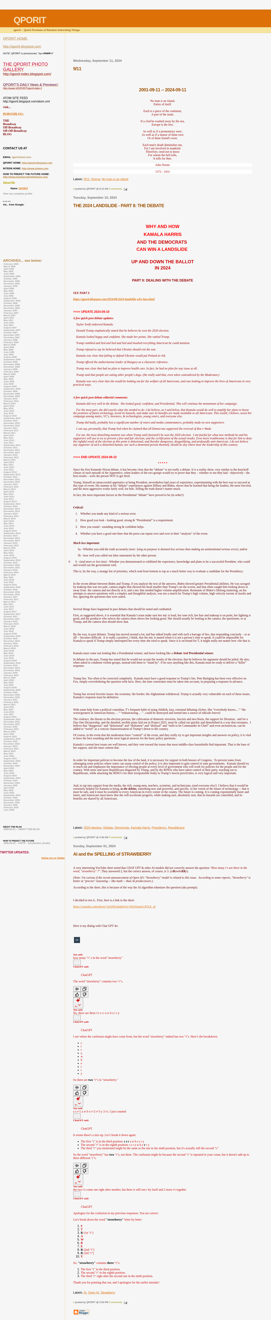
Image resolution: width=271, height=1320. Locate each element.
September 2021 (12, 719)
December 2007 (12, 337)
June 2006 (9, 293)
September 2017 (12, 614)
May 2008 (8, 349)
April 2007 (9, 318)
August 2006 (10, 298)
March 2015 (10, 548)
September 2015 (12, 560)
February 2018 (11, 624)
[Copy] (84, 989)
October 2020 (11, 692)
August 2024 (10, 775)
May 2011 (8, 437)
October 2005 (11, 278)
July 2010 (9, 413)
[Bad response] (84, 994)
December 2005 (12, 283)
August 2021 (10, 717)
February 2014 (11, 516)
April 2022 (9, 734)
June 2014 (9, 526)
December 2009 (12, 396)
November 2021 (12, 721)
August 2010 (10, 415)
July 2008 (9, 354)
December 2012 (12, 482)
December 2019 (12, 670)
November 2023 (12, 766)
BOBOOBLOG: (13, 113)
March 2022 (10, 731)
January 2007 (11, 310)
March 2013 (10, 489)
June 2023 (9, 756)
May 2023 (8, 753)
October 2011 (11, 447)
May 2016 (8, 577)
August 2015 (10, 557)
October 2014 (11, 535)
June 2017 (9, 606)
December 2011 (12, 452)
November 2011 (12, 450)
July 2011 (9, 442)
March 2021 (10, 704)
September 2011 (12, 445)
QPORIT (23, 188)
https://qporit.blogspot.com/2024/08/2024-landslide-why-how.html (114, 299)
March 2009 (10, 374)
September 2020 (12, 690)
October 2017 (11, 616)
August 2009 (10, 386)
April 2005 (9, 269)
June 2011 (9, 440)
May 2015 (8, 553)
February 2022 (11, 729)
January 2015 (11, 543)
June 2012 (9, 467)
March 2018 (10, 626)
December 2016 (12, 594)
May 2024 (8, 770)
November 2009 (12, 393)
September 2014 (12, 533)
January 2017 (11, 597)
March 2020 (10, 677)
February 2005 (11, 264)
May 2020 (8, 682)
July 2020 (9, 685)
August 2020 (10, 687)
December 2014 (12, 540)
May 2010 (8, 408)
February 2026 (11, 807)
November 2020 (12, 695)
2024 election (93, 827)
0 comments (115, 188)
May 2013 (8, 494)
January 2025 (11, 785)
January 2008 (11, 340)
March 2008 (10, 344)
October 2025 (11, 797)
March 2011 (10, 433)
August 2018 (10, 633)
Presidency (159, 827)
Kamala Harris (140, 827)
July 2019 (9, 658)
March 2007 (10, 315)
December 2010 (12, 425)
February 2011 (11, 430)
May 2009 (8, 379)
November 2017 (12, 619)
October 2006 (11, 303)
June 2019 (9, 655)
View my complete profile (17, 193)
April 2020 (9, 680)
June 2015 (9, 555)
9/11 (87, 179)
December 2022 (12, 743)
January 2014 (11, 513)
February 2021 (11, 702)
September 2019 (12, 663)
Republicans (176, 827)
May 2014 (8, 523)
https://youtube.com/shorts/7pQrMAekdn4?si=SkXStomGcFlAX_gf (114, 906)
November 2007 (12, 335)
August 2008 (10, 357)
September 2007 (12, 330)
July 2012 (9, 469)
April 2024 (9, 768)
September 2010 (12, 418)
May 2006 (8, 291)
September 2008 (12, 359)
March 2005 (10, 266)
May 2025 (8, 790)
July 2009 (9, 384)
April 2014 (9, 521)
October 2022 (11, 741)
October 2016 (11, 589)
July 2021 (9, 714)
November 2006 (12, 305)
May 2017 (8, 604)
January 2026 (11, 805)
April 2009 (9, 376)
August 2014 (10, 531)
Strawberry (108, 1292)
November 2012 (12, 479)
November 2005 (12, 281)
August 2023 (10, 758)
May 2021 (8, 709)
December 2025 (12, 802)
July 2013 (9, 499)
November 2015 (12, 565)
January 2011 (11, 428)
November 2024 (12, 783)
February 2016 (11, 572)
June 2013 (9, 496)
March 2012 (10, 460)
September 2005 (12, 276)
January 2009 (11, 369)
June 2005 (9, 273)
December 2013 (12, 511)
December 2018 (12, 641)
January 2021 (11, 699)
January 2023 (11, 746)
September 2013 (12, 504)
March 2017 (10, 601)
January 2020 (11, 672)
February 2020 (11, 675)
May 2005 (8, 271)
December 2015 (12, 567)
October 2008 (11, 362)
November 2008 (12, 364)
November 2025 (12, 800)
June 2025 (9, 792)
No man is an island (115, 179)
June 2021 (9, 712)
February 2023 (11, 748)
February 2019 (11, 646)
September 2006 (12, 300)
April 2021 (9, 707)
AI (85, 1292)
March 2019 (10, 648)
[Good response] (77, 994)
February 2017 (11, 599)
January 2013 (11, 484)
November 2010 (12, 423)
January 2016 (11, 570)
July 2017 (9, 609)
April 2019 (9, 650)
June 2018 (9, 628)
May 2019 (8, 653)
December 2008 (12, 366)
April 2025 (9, 788)
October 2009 (11, 391)
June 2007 (9, 322)
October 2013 (11, 506)
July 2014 (9, 528)
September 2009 (12, 389)
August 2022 (10, 736)
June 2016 (9, 579)
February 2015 (11, 545)
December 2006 (12, 308)
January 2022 (11, 726)
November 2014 (12, 538)
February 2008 (11, 342)
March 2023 (10, 751)
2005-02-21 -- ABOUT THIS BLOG (22, 829)
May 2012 (8, 464)
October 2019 (11, 665)
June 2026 (9, 810)
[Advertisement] (162, 47)
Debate (108, 827)
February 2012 (11, 457)
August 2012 (10, 472)
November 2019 (12, 668)
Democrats (122, 827)
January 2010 (11, 398)
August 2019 (10, 660)
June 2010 (9, 411)
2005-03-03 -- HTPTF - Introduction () (27, 843)
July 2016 (9, 582)
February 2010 (11, 401)
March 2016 (10, 575)
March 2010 (10, 403)
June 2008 (9, 352)
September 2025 (12, 795)
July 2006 (9, 296)
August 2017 (10, 611)
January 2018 (11, 621)
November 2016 (12, 592)
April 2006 (9, 288)
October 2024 (11, 780)
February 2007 (11, 313)
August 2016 (10, 584)
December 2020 (12, 697)
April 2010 (9, 406)
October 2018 (11, 638)
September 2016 (12, 587)
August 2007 (10, 327)
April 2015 (9, 550)
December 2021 (12, 724)
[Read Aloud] (77, 989)
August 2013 (10, 501)
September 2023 (12, 761)
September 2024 (12, 778)
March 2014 (10, 518)
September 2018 (12, 636)
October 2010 (11, 420)
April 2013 (9, 491)
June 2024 (9, 773)
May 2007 (8, 320)
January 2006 (11, 286)
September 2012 (12, 474)
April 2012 (9, 462)
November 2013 (12, 508)
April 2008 (9, 347)
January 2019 (11, 643)
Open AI (93, 1292)
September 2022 (12, 739)
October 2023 (11, 763)
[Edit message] (77, 962)
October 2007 (11, 332)
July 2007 (9, 325)
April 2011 (9, 435)
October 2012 (11, 477)
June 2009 (9, 381)
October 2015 (11, 562)
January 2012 (11, 455)
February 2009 (11, 371)
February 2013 (11, 486)
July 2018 (9, 631)
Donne (95, 179)
